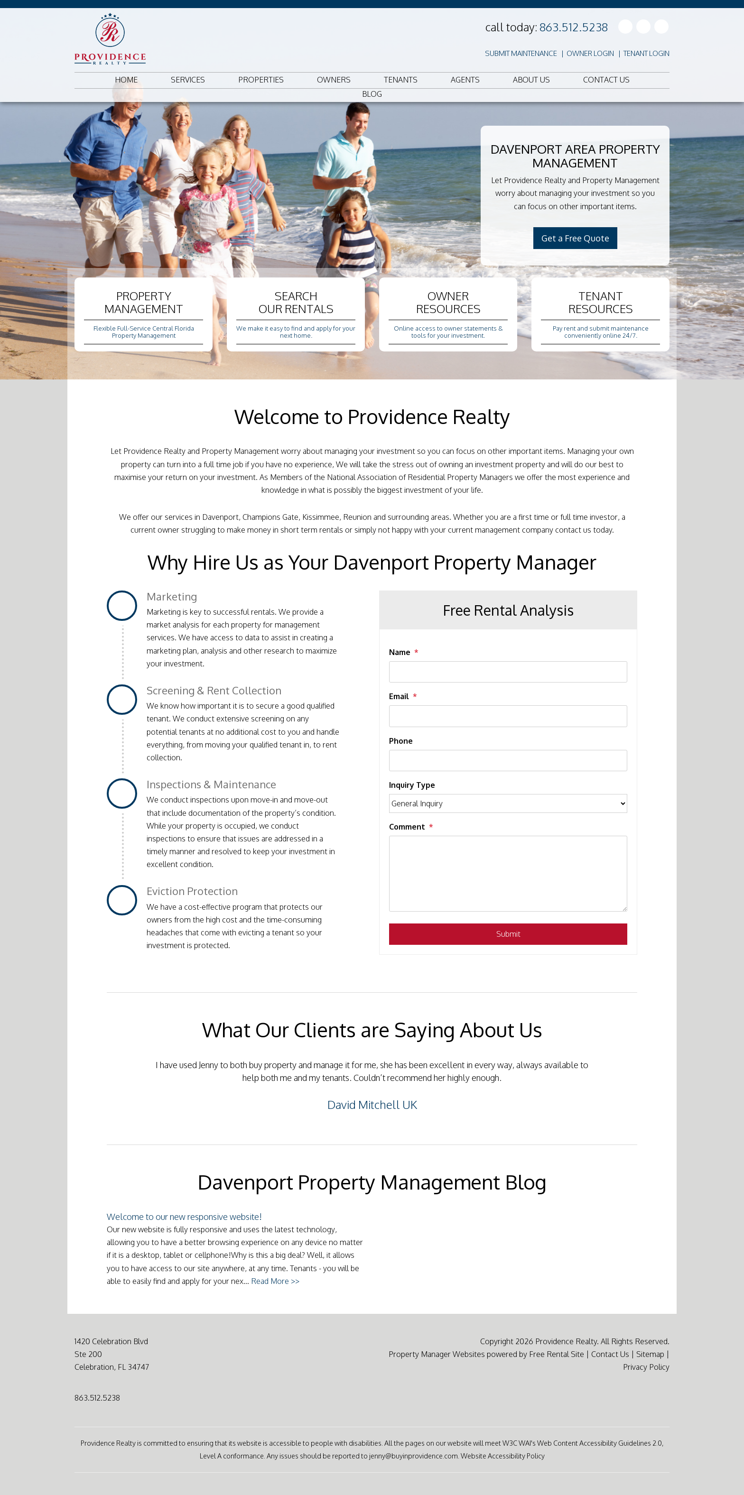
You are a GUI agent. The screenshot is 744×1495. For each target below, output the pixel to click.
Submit (508, 934)
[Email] (508, 716)
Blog (372, 94)
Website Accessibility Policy (503, 1455)
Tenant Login (646, 53)
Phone (401, 741)
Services (188, 79)
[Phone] (508, 760)
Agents (465, 79)
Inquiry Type (412, 785)
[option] (372, 1085)
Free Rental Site (556, 1354)
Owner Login (590, 53)
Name (399, 652)
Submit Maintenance (521, 53)
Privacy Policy (646, 1367)
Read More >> (275, 1281)
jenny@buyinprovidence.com (413, 1455)
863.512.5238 (573, 26)
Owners (334, 79)
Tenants (401, 79)
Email (399, 696)
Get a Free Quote (575, 238)
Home (126, 79)
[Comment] (508, 874)
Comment (407, 826)
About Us (531, 79)
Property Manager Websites (437, 1354)
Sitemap (650, 1354)
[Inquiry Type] (508, 803)
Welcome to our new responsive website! (184, 1216)
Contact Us (606, 79)
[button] (114, 1088)
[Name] (508, 672)
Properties (261, 79)
